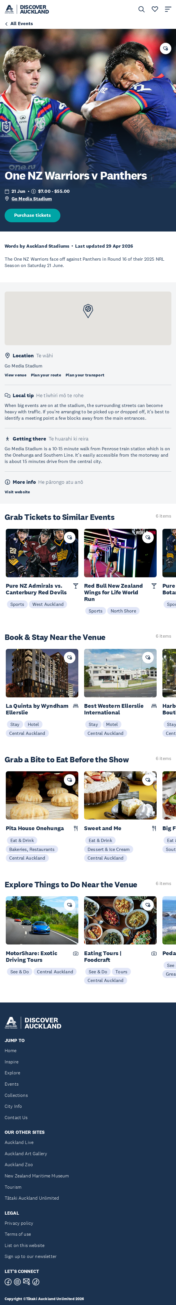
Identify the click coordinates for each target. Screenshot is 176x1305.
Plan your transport (85, 375)
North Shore (123, 611)
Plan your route (46, 375)
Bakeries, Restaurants (32, 849)
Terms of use (18, 1234)
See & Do (19, 971)
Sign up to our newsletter (31, 1256)
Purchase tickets (32, 215)
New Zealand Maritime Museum (37, 1176)
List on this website (25, 1245)
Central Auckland (27, 733)
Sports (17, 604)
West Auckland (48, 604)
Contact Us (16, 1117)
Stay (15, 724)
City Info (13, 1106)
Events (11, 1084)
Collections (16, 1095)
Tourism (13, 1187)
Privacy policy (19, 1223)
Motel (112, 724)
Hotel (33, 724)
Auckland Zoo (19, 1165)
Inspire (11, 1062)
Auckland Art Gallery (26, 1154)
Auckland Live (19, 1142)
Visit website (17, 491)
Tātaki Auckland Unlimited (32, 1198)
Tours (121, 971)
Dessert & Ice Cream (109, 849)
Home (11, 1051)
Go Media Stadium (32, 199)
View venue (15, 375)
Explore (12, 1073)
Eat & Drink (22, 840)
